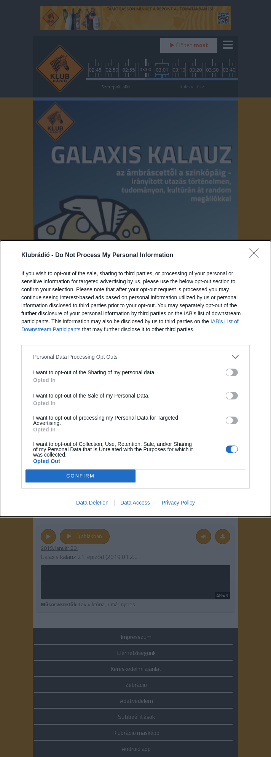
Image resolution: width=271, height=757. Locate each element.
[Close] (256, 255)
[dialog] (135, 379)
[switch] (232, 372)
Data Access (135, 503)
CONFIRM (80, 476)
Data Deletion (92, 503)
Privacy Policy (178, 503)
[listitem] (135, 357)
